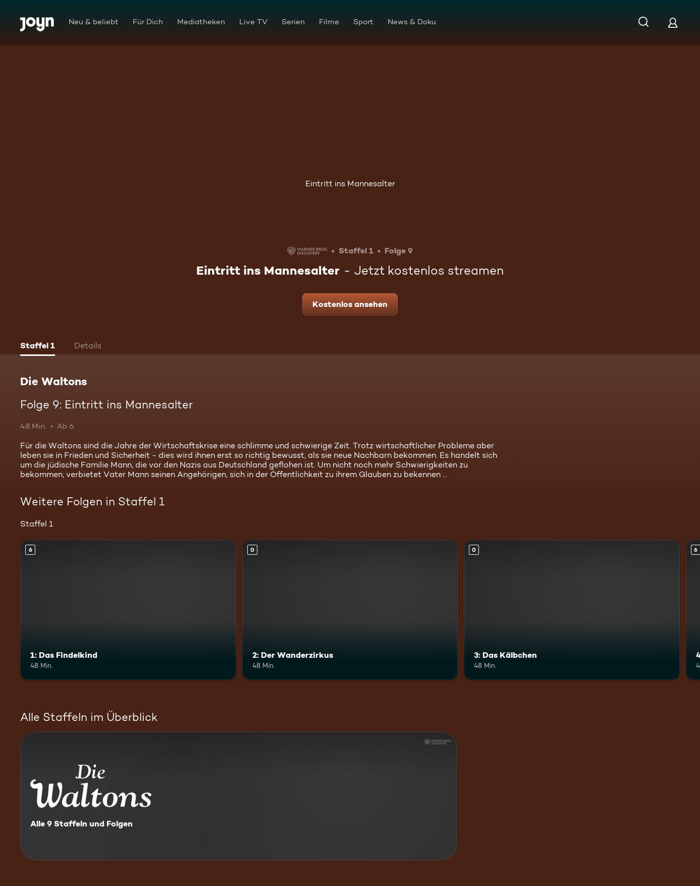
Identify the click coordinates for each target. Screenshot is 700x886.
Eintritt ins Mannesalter (350, 183)
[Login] (672, 22)
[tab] (37, 347)
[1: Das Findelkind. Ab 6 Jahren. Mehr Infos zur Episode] (128, 610)
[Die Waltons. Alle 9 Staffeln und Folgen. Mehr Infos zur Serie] (238, 796)
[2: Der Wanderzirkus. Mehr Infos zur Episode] (350, 610)
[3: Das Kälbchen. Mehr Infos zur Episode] (572, 610)
